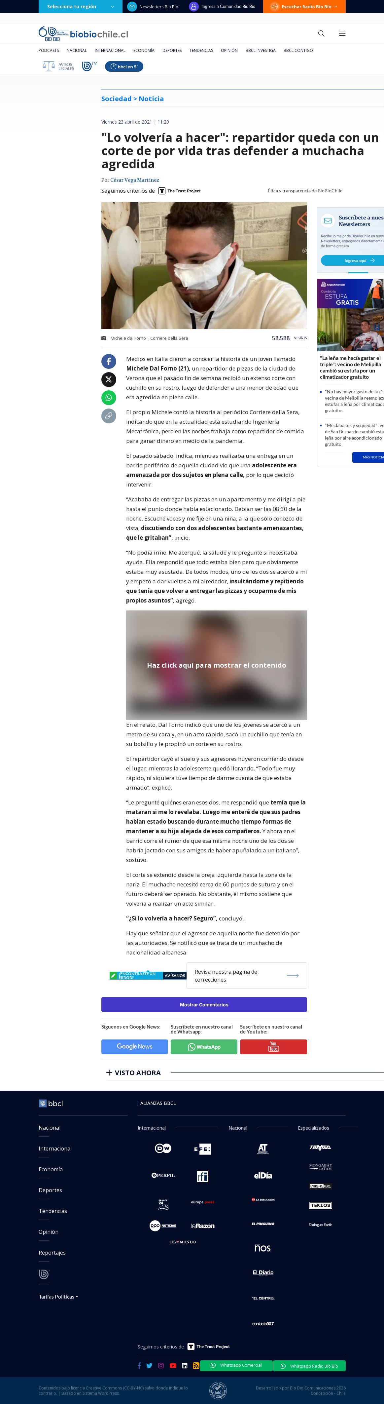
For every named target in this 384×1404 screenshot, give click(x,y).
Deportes (172, 50)
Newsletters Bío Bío (152, 7)
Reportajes (52, 1252)
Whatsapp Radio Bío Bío (309, 1366)
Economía (144, 50)
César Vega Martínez (134, 180)
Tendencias (201, 50)
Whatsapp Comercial (236, 1365)
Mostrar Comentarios (204, 1004)
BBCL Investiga (261, 50)
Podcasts (49, 50)
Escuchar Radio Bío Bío (304, 7)
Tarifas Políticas (56, 1296)
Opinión (229, 50)
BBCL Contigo (298, 50)
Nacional (77, 50)
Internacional (110, 50)
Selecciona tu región (80, 6)
